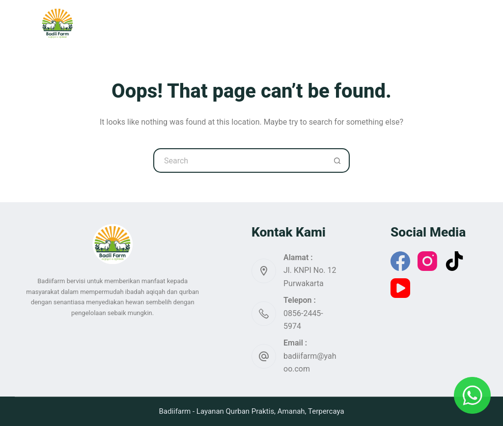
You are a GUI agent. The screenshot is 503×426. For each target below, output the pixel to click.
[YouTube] (400, 288)
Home (147, 23)
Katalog (293, 23)
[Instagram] (427, 261)
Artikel (342, 23)
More (394, 23)
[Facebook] (400, 261)
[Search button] (337, 160)
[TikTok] (454, 261)
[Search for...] (239, 160)
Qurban (194, 23)
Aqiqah (243, 23)
